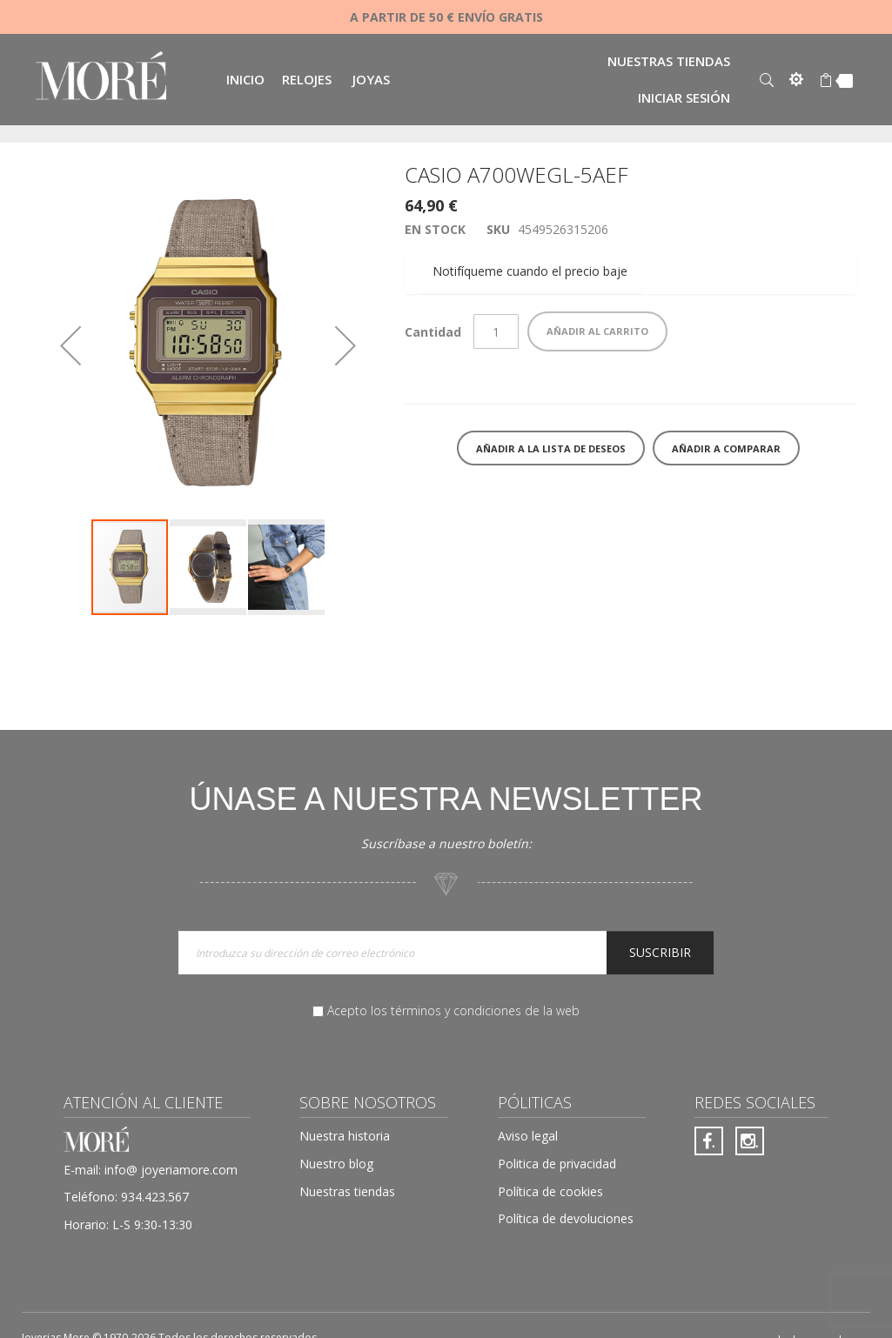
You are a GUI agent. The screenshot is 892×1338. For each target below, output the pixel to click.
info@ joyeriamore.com (171, 1169)
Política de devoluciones (566, 1218)
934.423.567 (155, 1196)
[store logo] (101, 78)
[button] (70, 345)
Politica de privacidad (557, 1163)
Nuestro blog (336, 1163)
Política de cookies (550, 1191)
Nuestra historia (344, 1135)
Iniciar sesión (684, 97)
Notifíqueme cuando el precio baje (530, 271)
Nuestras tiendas (668, 61)
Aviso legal (528, 1135)
